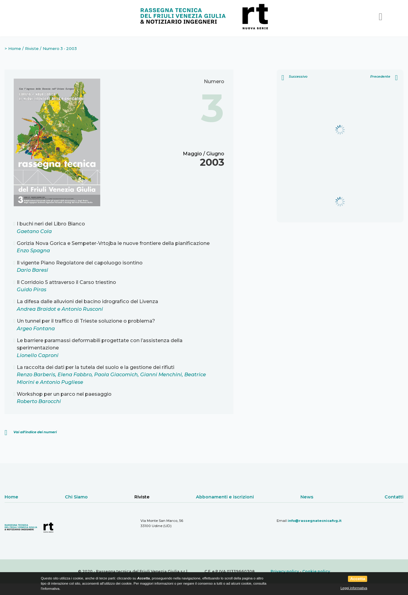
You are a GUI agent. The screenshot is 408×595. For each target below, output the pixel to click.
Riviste (32, 48)
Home (14, 48)
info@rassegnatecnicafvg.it (315, 521)
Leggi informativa (353, 588)
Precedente (384, 77)
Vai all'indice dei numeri (35, 432)
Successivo (294, 77)
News (306, 497)
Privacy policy (285, 571)
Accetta (357, 578)
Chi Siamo (76, 497)
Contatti (394, 497)
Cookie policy (316, 571)
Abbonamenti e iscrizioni (225, 497)
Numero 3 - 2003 (60, 48)
